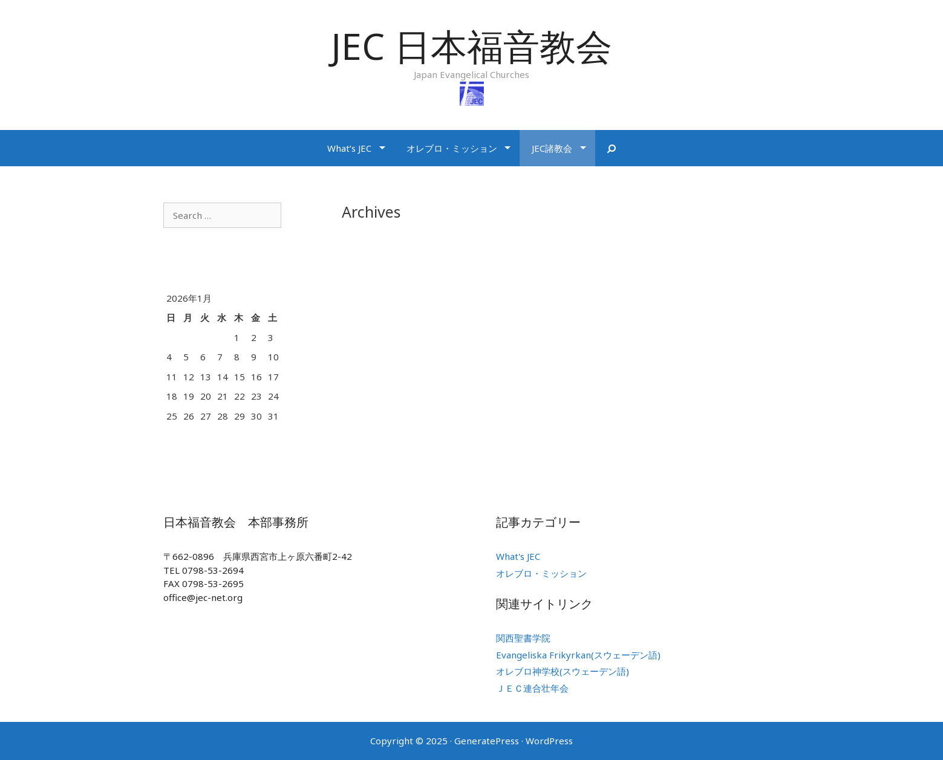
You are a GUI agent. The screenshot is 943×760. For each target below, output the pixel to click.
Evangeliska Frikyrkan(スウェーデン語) (578, 655)
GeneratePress (486, 741)
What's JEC (518, 556)
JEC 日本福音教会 (471, 46)
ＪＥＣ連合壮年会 (532, 688)
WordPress (549, 741)
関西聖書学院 (523, 638)
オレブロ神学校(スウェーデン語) (562, 671)
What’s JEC (349, 148)
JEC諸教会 (552, 148)
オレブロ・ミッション (451, 148)
